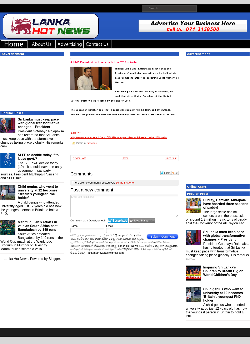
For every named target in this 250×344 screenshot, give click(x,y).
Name (74, 225)
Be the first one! (125, 182)
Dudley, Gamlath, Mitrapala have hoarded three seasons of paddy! (225, 203)
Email (109, 225)
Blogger (54, 259)
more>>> (75, 133)
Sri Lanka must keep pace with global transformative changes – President (38, 123)
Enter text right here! (124, 206)
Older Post (170, 158)
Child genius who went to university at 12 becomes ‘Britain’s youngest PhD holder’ (38, 192)
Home (125, 158)
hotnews (91, 143)
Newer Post (79, 158)
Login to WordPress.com (142, 220)
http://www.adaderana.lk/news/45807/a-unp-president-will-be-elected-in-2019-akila (118, 137)
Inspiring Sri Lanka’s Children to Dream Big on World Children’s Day (223, 271)
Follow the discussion (175, 173)
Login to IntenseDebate (118, 220)
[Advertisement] (32, 82)
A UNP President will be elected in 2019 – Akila (103, 62)
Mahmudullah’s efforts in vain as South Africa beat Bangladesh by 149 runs (38, 225)
